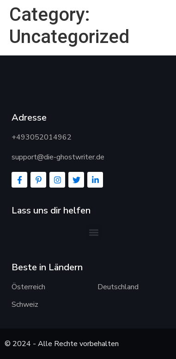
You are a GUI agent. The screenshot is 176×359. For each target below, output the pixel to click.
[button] (94, 232)
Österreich (28, 287)
